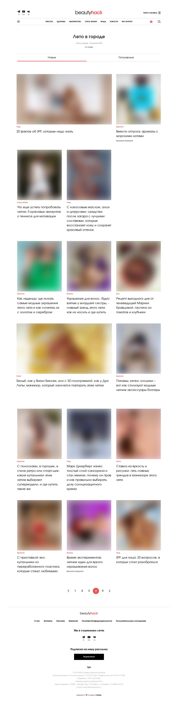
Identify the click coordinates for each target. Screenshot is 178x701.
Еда (117, 294)
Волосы (70, 294)
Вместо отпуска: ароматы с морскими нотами (137, 134)
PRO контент (127, 22)
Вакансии (73, 621)
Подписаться (89, 657)
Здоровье (61, 22)
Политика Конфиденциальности (97, 621)
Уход (18, 127)
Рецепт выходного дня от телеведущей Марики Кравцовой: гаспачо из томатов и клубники (135, 305)
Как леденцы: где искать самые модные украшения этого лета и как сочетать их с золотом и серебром (38, 305)
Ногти (19, 376)
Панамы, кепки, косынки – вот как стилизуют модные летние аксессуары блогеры (138, 385)
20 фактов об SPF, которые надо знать (45, 131)
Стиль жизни (22, 202)
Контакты (48, 621)
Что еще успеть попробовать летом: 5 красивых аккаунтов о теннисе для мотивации (39, 212)
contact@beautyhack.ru (91, 687)
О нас (37, 621)
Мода (103, 22)
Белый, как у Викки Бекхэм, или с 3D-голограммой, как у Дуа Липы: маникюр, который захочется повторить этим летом (62, 383)
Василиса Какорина (124, 141)
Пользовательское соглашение (131, 621)
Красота (49, 22)
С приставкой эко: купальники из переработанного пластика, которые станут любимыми (38, 564)
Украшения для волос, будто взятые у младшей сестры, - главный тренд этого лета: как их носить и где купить (88, 305)
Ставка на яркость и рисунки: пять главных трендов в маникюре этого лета (136, 473)
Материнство (75, 22)
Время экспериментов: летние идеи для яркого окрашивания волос (85, 562)
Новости (114, 22)
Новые (52, 57)
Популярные (126, 57)
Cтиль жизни (91, 22)
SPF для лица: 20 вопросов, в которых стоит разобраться (138, 560)
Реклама (60, 621)
